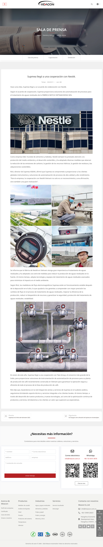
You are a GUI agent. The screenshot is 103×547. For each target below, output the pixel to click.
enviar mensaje (30, 476)
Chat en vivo (81, 483)
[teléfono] (16, 457)
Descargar (56, 509)
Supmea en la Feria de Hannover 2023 (19, 417)
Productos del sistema (25, 519)
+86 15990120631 (87, 513)
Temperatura (22, 522)
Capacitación (53, 58)
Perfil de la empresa (7, 508)
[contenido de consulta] (30, 466)
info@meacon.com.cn (72, 459)
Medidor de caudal (24, 505)
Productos (22, 501)
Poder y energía (40, 515)
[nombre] (16, 452)
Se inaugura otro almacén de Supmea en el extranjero (84, 417)
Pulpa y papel (39, 512)
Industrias (39, 501)
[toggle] (5, 4)
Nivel (19, 512)
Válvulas (20, 525)
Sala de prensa (33, 58)
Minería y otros (40, 519)
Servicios (56, 501)
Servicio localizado (58, 505)
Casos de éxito (5, 515)
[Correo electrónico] (43, 452)
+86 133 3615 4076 (90, 459)
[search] (91, 4)
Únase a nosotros (6, 518)
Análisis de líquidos (24, 509)
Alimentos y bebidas (41, 509)
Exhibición (71, 58)
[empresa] (43, 457)
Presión (20, 515)
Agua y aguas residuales (42, 505)
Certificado (4, 511)
